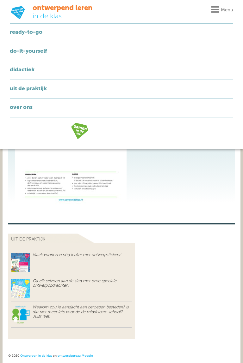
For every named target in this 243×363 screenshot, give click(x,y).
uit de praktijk (28, 239)
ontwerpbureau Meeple (75, 355)
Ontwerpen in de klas (36, 355)
